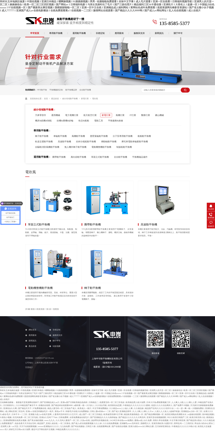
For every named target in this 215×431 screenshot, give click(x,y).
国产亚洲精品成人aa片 (50, 402)
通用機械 (55, 115)
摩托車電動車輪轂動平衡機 (134, 141)
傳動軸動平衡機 (108, 141)
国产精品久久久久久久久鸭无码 (132, 417)
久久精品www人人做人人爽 (121, 408)
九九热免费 (65, 426)
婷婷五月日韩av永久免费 (20, 429)
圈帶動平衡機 (59, 157)
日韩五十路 (91, 426)
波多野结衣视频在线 (100, 420)
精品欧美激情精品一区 (134, 414)
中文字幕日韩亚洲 (178, 420)
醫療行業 (145, 115)
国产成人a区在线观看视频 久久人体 (87, 423)
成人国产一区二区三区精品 (91, 414)
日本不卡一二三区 (20, 414)
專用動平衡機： (42, 130)
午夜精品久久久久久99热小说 (184, 426)
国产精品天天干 (25, 408)
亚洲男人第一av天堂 (10, 426)
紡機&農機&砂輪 (65, 120)
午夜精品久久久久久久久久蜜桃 (136, 405)
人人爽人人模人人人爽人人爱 (184, 402)
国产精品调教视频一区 (154, 414)
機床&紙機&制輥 (43, 120)
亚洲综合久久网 (10, 408)
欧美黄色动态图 (115, 405)
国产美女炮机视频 (36, 420)
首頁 (46, 99)
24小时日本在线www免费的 (122, 420)
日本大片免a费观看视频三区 (158, 402)
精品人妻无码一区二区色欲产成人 (62, 408)
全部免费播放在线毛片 (79, 417)
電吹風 (95, 99)
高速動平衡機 (64, 141)
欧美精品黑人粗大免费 (136, 402)
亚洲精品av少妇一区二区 (192, 411)
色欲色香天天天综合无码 (25, 423)
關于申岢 (178, 33)
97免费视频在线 (40, 408)
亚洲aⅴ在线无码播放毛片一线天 (40, 411)
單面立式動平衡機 (100, 157)
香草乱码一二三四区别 (184, 423)
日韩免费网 (64, 417)
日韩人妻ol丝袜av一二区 (100, 411)
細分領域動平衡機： (45, 109)
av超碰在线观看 (194, 414)
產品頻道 (55, 99)
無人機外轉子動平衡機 (75, 147)
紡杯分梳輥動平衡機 (86, 141)
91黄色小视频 (6, 417)
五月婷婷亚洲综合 (163, 426)
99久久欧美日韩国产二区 (178, 417)
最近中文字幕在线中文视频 (43, 429)
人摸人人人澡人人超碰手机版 (167, 411)
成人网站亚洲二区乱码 (15, 411)
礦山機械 (159, 115)
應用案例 (119, 33)
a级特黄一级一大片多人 (84, 405)
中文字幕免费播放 (100, 408)
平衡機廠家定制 (56, 90)
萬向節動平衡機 (78, 157)
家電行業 (85, 99)
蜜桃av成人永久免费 (143, 420)
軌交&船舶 (84, 120)
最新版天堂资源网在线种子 (27, 402)
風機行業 (120, 115)
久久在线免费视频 (111, 423)
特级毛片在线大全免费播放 (77, 411)
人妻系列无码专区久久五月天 (65, 414)
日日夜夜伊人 (9, 405)
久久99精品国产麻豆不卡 (27, 405)
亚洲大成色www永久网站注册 (141, 426)
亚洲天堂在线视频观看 (156, 417)
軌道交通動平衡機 (44, 141)
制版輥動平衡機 (124, 147)
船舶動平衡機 (144, 136)
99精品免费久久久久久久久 (67, 429)
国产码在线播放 (78, 426)
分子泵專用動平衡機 (122, 136)
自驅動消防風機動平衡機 (47, 147)
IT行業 (133, 115)
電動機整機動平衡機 (101, 147)
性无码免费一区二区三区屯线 (25, 417)
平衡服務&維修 (115, 120)
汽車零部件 (40, 115)
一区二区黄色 (65, 423)
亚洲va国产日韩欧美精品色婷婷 (74, 402)
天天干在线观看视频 (28, 426)
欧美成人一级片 (85, 408)
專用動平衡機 (55, 33)
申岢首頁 (34, 33)
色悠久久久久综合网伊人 (162, 405)
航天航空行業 (90, 115)
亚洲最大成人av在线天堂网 (40, 414)
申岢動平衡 (42, 90)
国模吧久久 (146, 423)
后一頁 (52, 309)
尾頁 (57, 309)
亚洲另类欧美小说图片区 (162, 423)
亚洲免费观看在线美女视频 (15, 420)
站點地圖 (56, 346)
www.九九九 (49, 420)
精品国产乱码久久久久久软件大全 (159, 408)
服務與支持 (139, 33)
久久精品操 (139, 408)
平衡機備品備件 (140, 157)
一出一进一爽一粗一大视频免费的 (189, 408)
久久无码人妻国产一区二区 (68, 420)
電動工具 (98, 120)
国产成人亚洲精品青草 (122, 411)
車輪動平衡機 (60, 136)
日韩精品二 (94, 402)
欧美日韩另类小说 (198, 417)
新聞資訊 (159, 33)
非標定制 (100, 33)
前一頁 (45, 309)
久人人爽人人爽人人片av (143, 411)
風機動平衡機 (78, 136)
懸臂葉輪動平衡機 (99, 136)
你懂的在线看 (45, 405)
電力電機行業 (71, 115)
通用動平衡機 (79, 33)
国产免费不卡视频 (181, 405)
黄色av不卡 (60, 411)
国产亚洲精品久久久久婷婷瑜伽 (104, 417)
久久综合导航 (101, 405)
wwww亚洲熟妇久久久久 (48, 426)
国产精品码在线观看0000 (62, 405)
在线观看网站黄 (104, 426)
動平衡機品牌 (71, 90)
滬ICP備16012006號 (111, 367)
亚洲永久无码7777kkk (48, 417)
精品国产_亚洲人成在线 (47, 423)
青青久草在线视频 (161, 420)
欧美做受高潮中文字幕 (113, 414)
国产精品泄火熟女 (194, 420)
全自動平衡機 (85, 90)
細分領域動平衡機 (70, 99)
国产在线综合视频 (120, 426)
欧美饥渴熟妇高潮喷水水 (176, 414)
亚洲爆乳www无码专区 (130, 423)
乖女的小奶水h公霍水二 (205, 423)
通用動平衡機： (42, 157)
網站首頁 (32, 330)
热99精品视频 (208, 414)
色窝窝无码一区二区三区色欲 (112, 402)
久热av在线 (85, 420)
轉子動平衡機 (41, 136)
